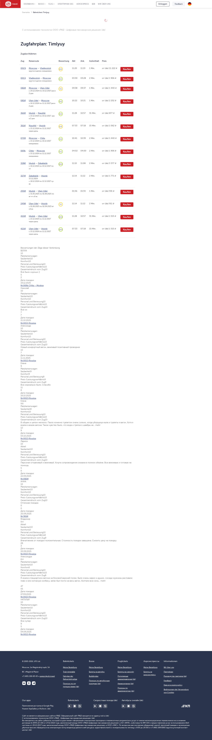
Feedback (179, 4)
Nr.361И (24, 516)
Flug (50, 4)
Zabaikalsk (42, 163)
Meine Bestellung (70, 667)
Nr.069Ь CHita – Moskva (32, 285)
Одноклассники (29, 683)
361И (23, 126)
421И (23, 229)
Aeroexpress (82, 4)
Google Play (69, 706)
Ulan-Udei (44, 88)
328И (23, 163)
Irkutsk (32, 113)
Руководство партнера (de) (175, 676)
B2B (93, 4)
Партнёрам (168, 672)
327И (23, 176)
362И (23, 113)
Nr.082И (25, 479)
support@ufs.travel (47, 676)
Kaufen (127, 69)
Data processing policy (173, 685)
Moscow (33, 68)
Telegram (34, 683)
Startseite (26, 12)
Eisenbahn (29, 4)
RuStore (79, 706)
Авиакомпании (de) (126, 684)
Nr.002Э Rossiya (28, 398)
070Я (23, 138)
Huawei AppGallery (74, 706)
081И (23, 100)
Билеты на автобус (97, 672)
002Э (23, 68)
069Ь (23, 151)
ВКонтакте (24, 683)
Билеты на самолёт (126, 672)
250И (23, 191)
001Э (23, 78)
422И (23, 216)
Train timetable (69, 672)
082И (23, 88)
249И (23, 203)
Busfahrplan (93, 676)
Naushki (41, 113)
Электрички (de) (65, 4)
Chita (42, 138)
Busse (41, 4)
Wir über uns (104, 4)
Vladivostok (45, 68)
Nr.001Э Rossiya (28, 323)
